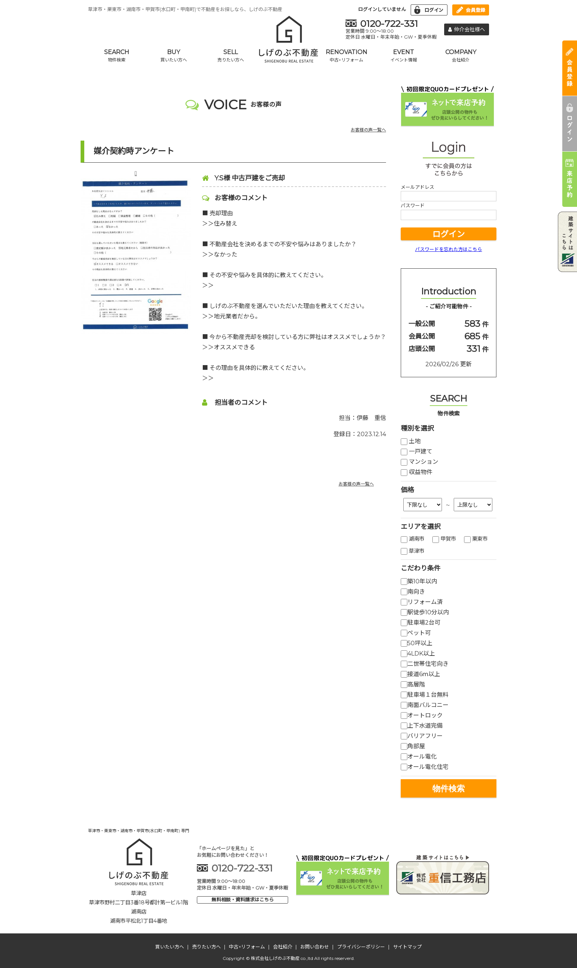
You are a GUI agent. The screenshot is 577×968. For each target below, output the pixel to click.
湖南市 (412, 539)
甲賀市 (444, 539)
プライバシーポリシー (361, 947)
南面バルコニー (425, 705)
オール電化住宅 (425, 766)
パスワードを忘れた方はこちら (448, 249)
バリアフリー (422, 735)
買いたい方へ (169, 947)
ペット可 (416, 632)
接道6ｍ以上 (420, 674)
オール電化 (419, 756)
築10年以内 (419, 581)
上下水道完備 (422, 725)
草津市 (412, 551)
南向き (413, 591)
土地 (411, 441)
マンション (419, 461)
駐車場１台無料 (425, 694)
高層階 (413, 684)
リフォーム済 (422, 601)
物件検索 (448, 788)
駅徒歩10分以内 (425, 612)
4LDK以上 (418, 653)
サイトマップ (407, 947)
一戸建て (416, 451)
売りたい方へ (206, 947)
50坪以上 (416, 643)
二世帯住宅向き (425, 663)
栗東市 (476, 539)
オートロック (422, 715)
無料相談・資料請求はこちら (243, 899)
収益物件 (416, 472)
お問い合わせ (314, 947)
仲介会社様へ (466, 29)
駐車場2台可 (420, 622)
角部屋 (413, 746)
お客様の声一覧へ (368, 130)
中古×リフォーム (247, 947)
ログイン (448, 234)
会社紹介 (282, 947)
